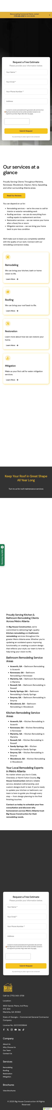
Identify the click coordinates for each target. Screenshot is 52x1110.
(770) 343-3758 (19, 16)
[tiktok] (23, 1030)
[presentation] (16, 121)
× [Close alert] (49, 15)
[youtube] (16, 1030)
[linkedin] (19, 1030)
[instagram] (12, 1030)
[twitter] (8, 1030)
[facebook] (4, 1030)
